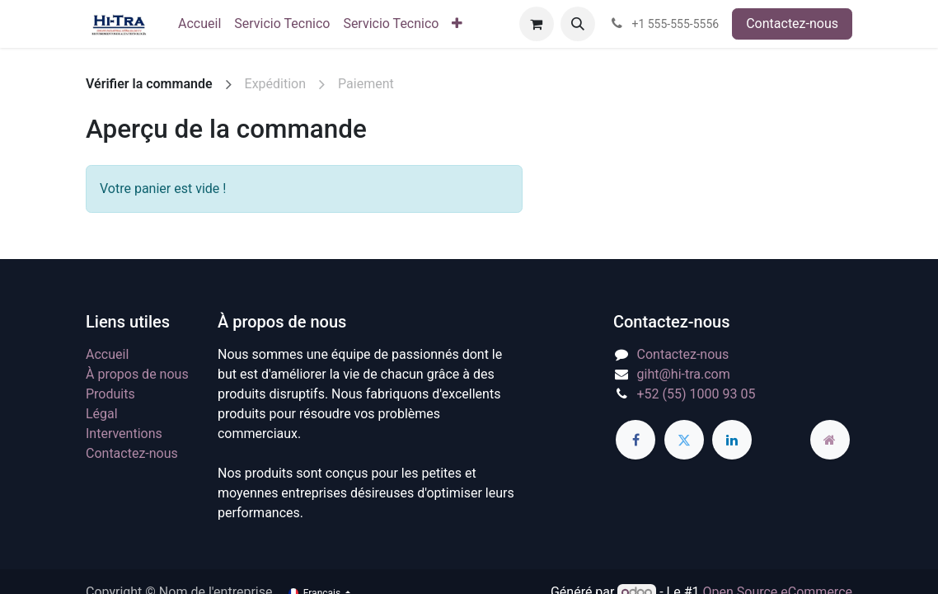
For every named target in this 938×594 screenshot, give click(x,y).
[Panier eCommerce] (536, 24)
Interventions (124, 433)
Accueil (107, 354)
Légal (102, 414)
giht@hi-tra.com (683, 374)
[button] (577, 24)
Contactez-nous (792, 23)
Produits (110, 394)
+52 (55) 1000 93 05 (696, 394)
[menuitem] (199, 23)
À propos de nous (137, 374)
